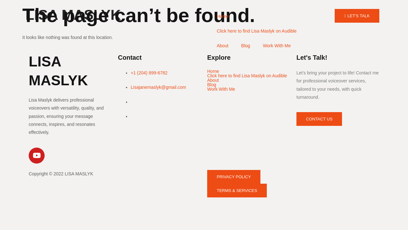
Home (223, 16)
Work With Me (277, 45)
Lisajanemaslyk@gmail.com (158, 87)
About (223, 45)
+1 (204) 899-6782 (149, 72)
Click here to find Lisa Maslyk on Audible (257, 31)
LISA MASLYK (73, 15)
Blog (245, 45)
